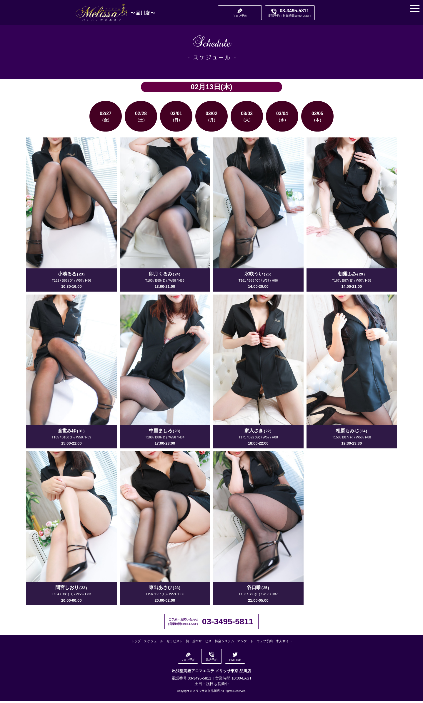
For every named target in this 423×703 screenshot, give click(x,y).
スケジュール (156, 643)
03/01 (176, 118)
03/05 (317, 118)
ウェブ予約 (262, 643)
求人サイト (281, 643)
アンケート (244, 643)
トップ (138, 643)
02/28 (141, 118)
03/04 (282, 118)
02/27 (105, 118)
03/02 (211, 118)
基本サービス (202, 643)
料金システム (224, 643)
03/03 (247, 118)
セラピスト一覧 (179, 643)
